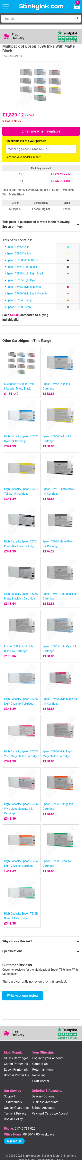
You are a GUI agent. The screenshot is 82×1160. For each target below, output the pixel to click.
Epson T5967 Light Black (22, 266)
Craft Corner (40, 1081)
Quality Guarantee (16, 1108)
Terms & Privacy (15, 1113)
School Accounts (43, 1108)
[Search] (37, 19)
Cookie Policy (13, 1119)
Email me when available (41, 131)
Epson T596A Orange (19, 300)
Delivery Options (43, 1096)
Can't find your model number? (23, 156)
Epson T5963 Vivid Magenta (24, 286)
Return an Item (42, 1069)
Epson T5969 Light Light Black (25, 273)
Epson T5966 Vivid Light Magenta (27, 293)
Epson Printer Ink (16, 1069)
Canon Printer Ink (16, 1064)
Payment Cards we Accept (50, 1113)
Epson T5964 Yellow (19, 253)
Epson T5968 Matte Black (22, 260)
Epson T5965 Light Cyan (21, 280)
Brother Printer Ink (16, 1075)
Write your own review (22, 995)
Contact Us (40, 1064)
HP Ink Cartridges (16, 1058)
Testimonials (13, 1102)
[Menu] (5, 6)
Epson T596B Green (19, 307)
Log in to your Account (48, 1058)
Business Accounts (45, 1102)
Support (9, 1096)
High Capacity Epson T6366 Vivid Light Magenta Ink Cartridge (21, 808)
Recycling (39, 1075)
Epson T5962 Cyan (18, 246)
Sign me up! (14, 1141)
